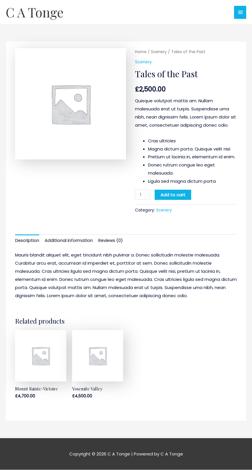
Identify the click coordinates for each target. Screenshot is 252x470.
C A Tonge (35, 12)
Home (141, 52)
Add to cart (173, 195)
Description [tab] (27, 240)
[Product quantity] (143, 195)
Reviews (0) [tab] (111, 240)
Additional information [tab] (69, 240)
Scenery (159, 52)
